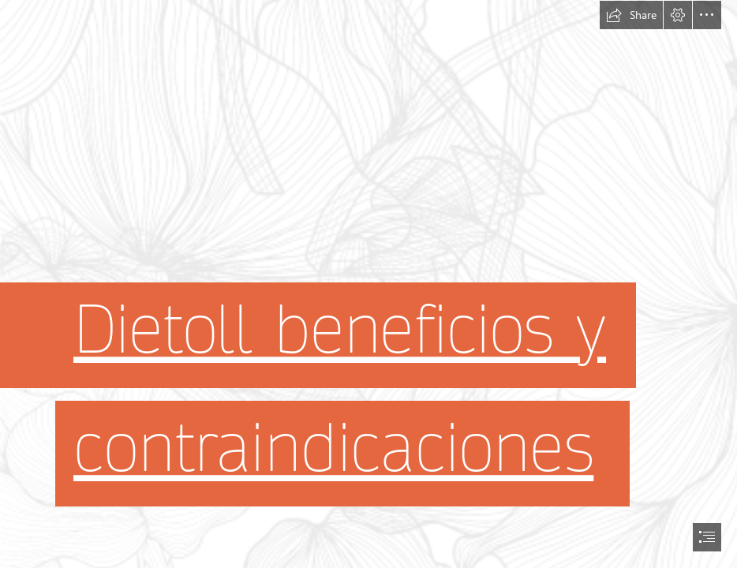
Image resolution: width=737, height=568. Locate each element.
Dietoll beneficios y (339, 330)
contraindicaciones (333, 448)
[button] (631, 15)
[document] (368, 284)
